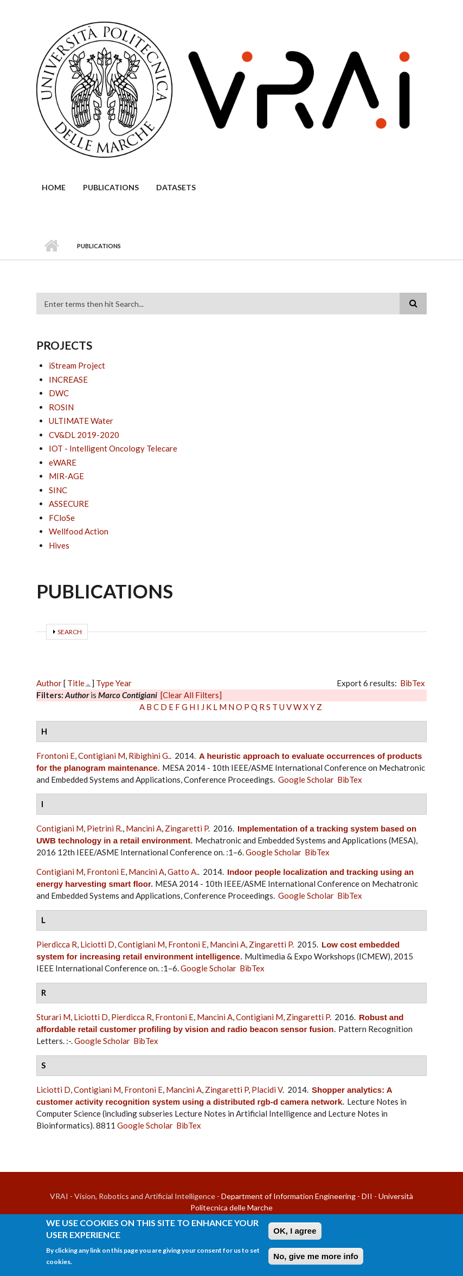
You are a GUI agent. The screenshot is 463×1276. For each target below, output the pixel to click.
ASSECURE (69, 503)
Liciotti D (97, 944)
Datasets (176, 187)
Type (105, 683)
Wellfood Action (78, 531)
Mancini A (144, 828)
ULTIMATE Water (81, 421)
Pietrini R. (105, 828)
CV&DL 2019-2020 (84, 435)
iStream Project (77, 365)
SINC (58, 490)
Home (54, 187)
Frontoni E (55, 756)
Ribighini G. (149, 756)
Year (123, 683)
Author (49, 683)
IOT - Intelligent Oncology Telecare (113, 448)
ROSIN (61, 407)
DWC (59, 393)
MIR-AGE (66, 476)
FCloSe (62, 518)
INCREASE (68, 379)
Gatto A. (183, 872)
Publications (111, 187)
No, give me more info (315, 1258)
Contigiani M (101, 756)
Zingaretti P (186, 828)
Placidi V (267, 1089)
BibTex (412, 683)
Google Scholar (306, 779)
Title (76, 683)
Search (69, 632)
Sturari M (53, 1017)
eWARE (62, 462)
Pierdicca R (56, 944)
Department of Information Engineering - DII (296, 1196)
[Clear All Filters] (191, 695)
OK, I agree (294, 1233)
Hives (59, 545)
